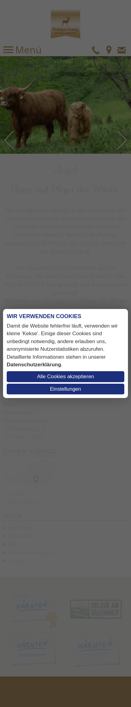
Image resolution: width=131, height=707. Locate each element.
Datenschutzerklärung (34, 365)
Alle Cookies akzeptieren (65, 376)
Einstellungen (65, 389)
